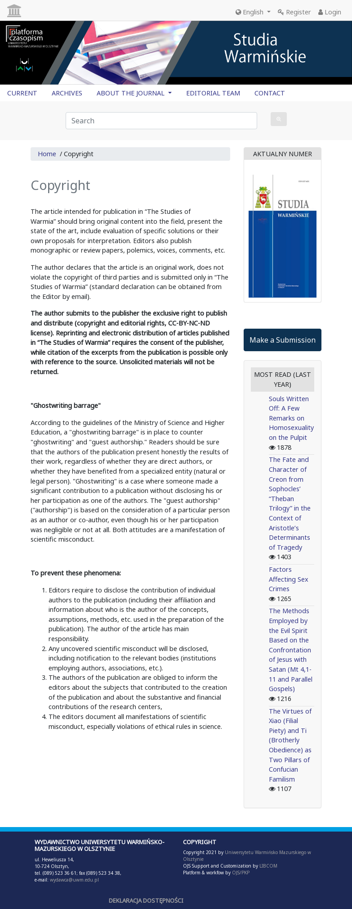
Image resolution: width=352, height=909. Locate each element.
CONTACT (269, 93)
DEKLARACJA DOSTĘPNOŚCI (146, 900)
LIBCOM (268, 866)
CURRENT (22, 93)
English (250, 12)
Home (47, 153)
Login (329, 12)
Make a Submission (283, 340)
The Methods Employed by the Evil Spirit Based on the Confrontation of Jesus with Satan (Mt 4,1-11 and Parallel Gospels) (290, 649)
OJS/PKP (240, 872)
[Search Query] (162, 120)
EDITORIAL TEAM (213, 93)
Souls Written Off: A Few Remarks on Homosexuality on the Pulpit (291, 418)
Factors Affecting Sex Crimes (288, 579)
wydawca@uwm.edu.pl (74, 880)
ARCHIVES (67, 93)
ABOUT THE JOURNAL (131, 93)
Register (294, 12)
